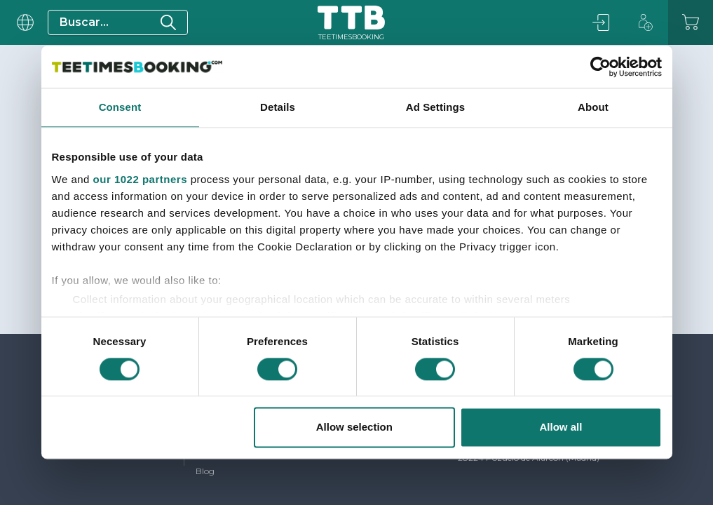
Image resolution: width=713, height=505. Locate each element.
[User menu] (24, 22)
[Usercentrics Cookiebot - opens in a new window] (600, 66)
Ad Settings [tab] (435, 107)
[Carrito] (690, 22)
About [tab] (593, 107)
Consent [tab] (120, 107)
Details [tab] (277, 107)
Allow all (561, 427)
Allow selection (354, 427)
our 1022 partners (140, 179)
